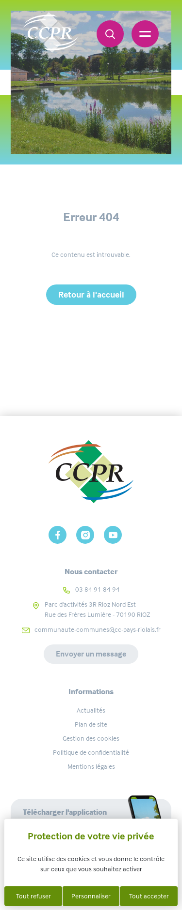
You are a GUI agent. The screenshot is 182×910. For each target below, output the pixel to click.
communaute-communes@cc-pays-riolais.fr (97, 629)
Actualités (91, 710)
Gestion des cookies (91, 738)
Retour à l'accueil (91, 294)
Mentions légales (91, 766)
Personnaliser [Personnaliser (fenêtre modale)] (91, 896)
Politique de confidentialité (91, 752)
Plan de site (91, 724)
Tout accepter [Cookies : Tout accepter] (149, 896)
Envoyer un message (91, 654)
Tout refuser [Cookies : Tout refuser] (33, 896)
